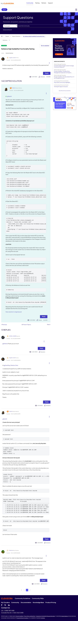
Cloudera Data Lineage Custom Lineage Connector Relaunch (64, 66)
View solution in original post (13, 312)
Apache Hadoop (9, 53)
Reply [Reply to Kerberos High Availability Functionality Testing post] (46, 73)
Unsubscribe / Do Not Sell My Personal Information (45, 616)
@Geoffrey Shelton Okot (11, 365)
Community (29, 3)
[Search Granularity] (10, 26)
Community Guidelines (22, 598)
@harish (9, 96)
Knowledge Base (38, 602)
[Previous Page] (21, 590)
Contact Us (5, 608)
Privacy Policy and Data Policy (29, 616)
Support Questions (16, 36)
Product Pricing (50, 602)
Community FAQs (38, 598)
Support (50, 3)
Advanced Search (7, 29)
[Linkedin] (9, 605)
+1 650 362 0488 (17, 613)
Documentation (26, 602)
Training (37, 3)
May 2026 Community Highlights (62, 82)
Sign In (4, 9)
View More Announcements (65, 90)
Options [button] (5, 40)
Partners (43, 3)
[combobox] (44, 25)
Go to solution (45, 45)
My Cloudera (5, 602)
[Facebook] (1, 605)
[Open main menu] (76, 10)
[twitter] (5, 605)
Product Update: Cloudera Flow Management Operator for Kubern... (63, 72)
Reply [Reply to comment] (43, 316)
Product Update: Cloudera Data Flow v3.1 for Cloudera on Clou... (64, 77)
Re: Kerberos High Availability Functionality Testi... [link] (34, 36)
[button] (48, 63)
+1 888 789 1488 (9, 610)
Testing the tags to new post (61, 86)
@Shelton (5, 343)
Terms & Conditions (19, 616)
